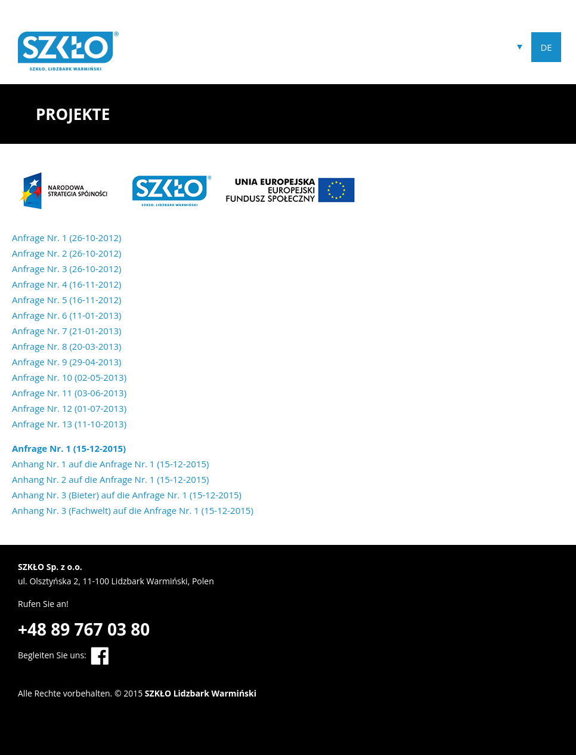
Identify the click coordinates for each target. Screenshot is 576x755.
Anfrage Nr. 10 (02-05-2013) (69, 377)
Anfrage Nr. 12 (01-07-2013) (69, 408)
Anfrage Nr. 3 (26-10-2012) (67, 269)
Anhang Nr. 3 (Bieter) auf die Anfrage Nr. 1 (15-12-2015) (126, 495)
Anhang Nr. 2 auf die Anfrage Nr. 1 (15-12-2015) (110, 479)
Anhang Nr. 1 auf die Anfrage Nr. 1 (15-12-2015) (110, 464)
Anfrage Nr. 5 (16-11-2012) (67, 300)
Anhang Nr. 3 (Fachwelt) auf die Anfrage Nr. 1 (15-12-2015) (132, 510)
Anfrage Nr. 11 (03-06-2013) (69, 393)
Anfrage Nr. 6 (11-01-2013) (67, 315)
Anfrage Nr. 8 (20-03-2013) (67, 346)
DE (546, 47)
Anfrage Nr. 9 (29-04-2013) (67, 362)
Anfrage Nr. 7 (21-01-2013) (67, 331)
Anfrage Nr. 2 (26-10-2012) (67, 253)
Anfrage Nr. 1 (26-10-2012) (67, 238)
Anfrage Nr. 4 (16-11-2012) (67, 284)
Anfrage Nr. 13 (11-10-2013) (69, 424)
